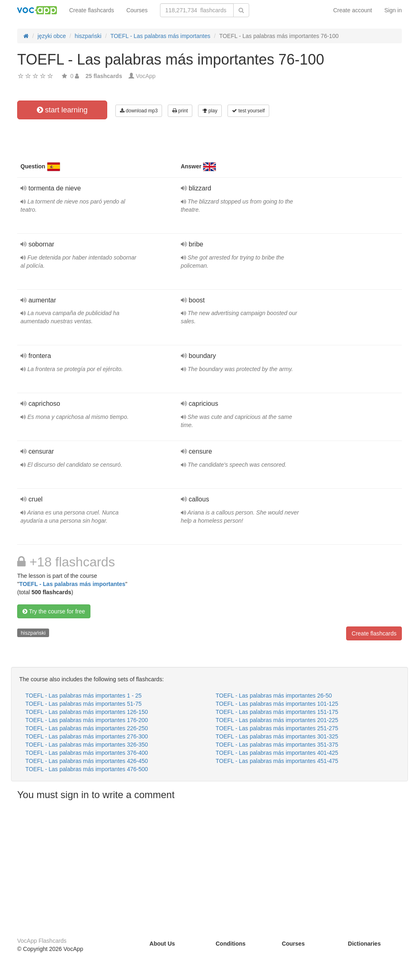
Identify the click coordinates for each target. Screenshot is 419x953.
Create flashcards (91, 10)
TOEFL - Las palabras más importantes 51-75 (83, 703)
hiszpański (33, 633)
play (210, 111)
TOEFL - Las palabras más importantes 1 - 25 (83, 695)
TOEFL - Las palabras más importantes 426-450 (86, 761)
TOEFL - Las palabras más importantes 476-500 (86, 769)
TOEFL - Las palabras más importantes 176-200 (86, 720)
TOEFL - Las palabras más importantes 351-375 (277, 744)
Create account (352, 10)
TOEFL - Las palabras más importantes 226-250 (86, 728)
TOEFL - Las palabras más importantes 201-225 (277, 720)
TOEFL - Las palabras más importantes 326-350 (86, 744)
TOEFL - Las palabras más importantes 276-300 (86, 736)
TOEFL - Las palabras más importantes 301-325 (277, 736)
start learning (62, 110)
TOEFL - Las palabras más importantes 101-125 (277, 703)
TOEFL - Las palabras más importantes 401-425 (277, 752)
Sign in (393, 10)
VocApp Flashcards (42, 940)
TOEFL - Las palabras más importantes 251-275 (277, 728)
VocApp (145, 76)
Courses (137, 10)
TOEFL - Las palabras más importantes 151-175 (277, 712)
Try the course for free (54, 611)
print (180, 111)
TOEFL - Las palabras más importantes (72, 584)
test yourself (248, 111)
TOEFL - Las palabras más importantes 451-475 (277, 761)
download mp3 (139, 111)
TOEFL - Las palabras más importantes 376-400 (86, 752)
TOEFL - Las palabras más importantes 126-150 (86, 712)
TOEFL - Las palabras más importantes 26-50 (274, 695)
